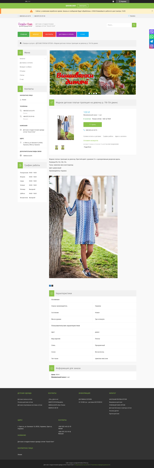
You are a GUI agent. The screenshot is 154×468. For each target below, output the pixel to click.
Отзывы (22, 71)
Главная (23, 34)
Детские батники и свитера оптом (120, 408)
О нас (83, 34)
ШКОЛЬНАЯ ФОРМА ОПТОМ (118, 399)
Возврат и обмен (26, 67)
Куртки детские (114, 413)
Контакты (49, 34)
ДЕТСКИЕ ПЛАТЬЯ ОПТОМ (44, 43)
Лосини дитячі (114, 411)
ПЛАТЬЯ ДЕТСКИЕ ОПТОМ (117, 405)
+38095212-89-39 (53, 408)
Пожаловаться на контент (82, 465)
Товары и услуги (28, 43)
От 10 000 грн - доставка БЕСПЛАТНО (90, 402)
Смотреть (83, 6)
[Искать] (134, 25)
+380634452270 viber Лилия (56, 405)
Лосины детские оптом (25, 402)
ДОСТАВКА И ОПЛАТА (85, 399)
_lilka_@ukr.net (53, 399)
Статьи (22, 75)
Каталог (36, 34)
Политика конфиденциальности (100, 465)
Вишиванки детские (115, 402)
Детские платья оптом (25, 399)
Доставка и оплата (66, 34)
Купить (93, 124)
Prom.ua (86, 463)
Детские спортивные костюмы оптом (30, 405)
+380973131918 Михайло (55, 402)
